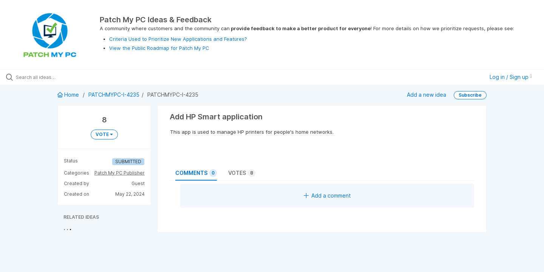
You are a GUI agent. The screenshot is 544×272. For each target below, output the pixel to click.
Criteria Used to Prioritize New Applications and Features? (178, 39)
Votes (241, 173)
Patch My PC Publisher (119, 173)
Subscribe (470, 95)
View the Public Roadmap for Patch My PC (159, 48)
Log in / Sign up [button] (511, 77)
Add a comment (327, 195)
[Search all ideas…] (64, 77)
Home (68, 94)
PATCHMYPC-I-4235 (113, 94)
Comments (196, 173)
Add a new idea (426, 94)
